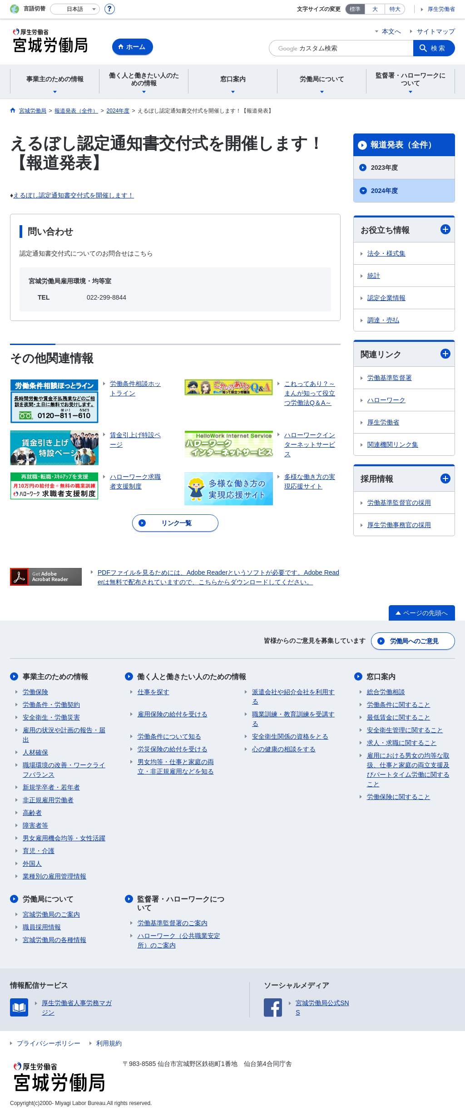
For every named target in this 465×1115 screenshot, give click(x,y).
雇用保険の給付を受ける (173, 714)
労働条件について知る (169, 736)
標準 (355, 9)
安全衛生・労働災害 (51, 717)
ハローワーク (386, 400)
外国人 (32, 863)
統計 (373, 275)
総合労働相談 (386, 692)
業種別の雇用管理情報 (54, 876)
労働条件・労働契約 (51, 704)
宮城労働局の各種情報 (54, 939)
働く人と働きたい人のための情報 (192, 677)
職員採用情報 (42, 927)
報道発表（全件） (403, 144)
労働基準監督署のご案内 (173, 923)
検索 (438, 48)
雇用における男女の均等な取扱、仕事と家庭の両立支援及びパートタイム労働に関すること (408, 770)
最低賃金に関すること (398, 717)
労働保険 (35, 692)
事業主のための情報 (55, 677)
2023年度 (384, 167)
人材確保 (35, 752)
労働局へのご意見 (414, 641)
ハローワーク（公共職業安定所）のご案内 (179, 940)
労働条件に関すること (398, 704)
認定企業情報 (386, 297)
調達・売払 (383, 320)
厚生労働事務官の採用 (399, 524)
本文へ (391, 31)
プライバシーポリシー (48, 1043)
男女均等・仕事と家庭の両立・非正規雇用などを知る (176, 766)
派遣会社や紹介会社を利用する (293, 696)
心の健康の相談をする (284, 749)
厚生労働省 (441, 9)
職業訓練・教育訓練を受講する (293, 718)
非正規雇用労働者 (48, 800)
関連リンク (405, 354)
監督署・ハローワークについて (181, 903)
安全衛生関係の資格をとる (290, 736)
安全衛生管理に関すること (405, 730)
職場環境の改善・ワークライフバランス (64, 769)
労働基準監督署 (389, 377)
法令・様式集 (386, 253)
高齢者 (32, 812)
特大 (395, 9)
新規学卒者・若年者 (51, 787)
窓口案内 (381, 677)
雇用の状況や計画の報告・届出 (64, 734)
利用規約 (109, 1043)
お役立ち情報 (405, 229)
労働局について (48, 899)
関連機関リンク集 (392, 444)
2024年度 (384, 190)
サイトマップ (436, 31)
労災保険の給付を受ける (173, 749)
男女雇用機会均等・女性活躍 (64, 838)
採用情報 (405, 479)
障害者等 (35, 825)
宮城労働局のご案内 (51, 914)
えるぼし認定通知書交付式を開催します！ (73, 195)
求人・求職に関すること (402, 742)
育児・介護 (38, 850)
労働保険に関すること (398, 796)
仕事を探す (153, 692)
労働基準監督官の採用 (399, 502)
